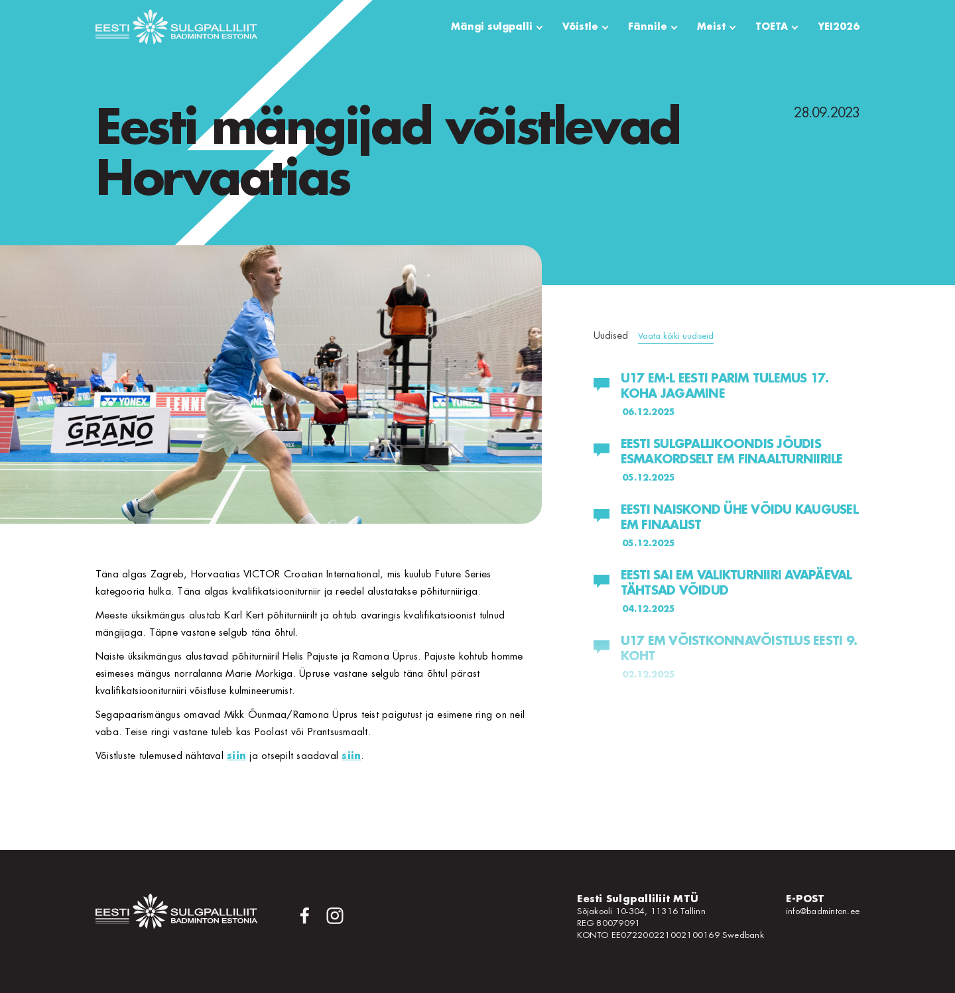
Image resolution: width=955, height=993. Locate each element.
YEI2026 (839, 26)
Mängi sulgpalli (492, 26)
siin (236, 756)
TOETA (771, 26)
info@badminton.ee (823, 911)
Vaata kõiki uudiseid (676, 335)
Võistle (580, 26)
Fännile (647, 26)
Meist (711, 26)
